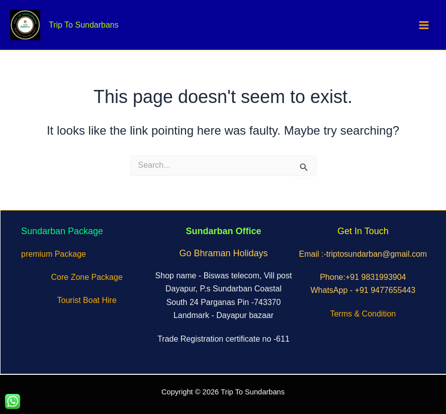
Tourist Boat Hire (87, 300)
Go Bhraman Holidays (223, 253)
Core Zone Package (87, 277)
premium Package (53, 254)
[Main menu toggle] (424, 25)
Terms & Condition (363, 313)
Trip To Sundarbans (84, 25)
